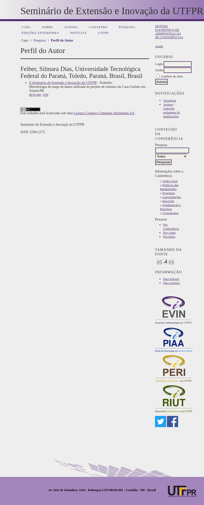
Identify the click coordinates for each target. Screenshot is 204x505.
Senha (159, 70)
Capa (26, 27)
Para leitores (171, 279)
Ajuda (159, 46)
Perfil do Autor (62, 40)
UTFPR (103, 33)
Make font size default (165, 261)
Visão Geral (170, 181)
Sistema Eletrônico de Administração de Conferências (169, 31)
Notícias (78, 33)
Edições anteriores (40, 33)
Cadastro (98, 27)
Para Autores (171, 283)
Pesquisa (127, 27)
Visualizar (169, 100)
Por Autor (169, 232)
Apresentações (171, 197)
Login (159, 64)
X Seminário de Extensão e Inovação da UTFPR (63, 83)
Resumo (35, 95)
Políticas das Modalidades (169, 187)
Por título (169, 236)
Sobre (47, 27)
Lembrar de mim (172, 76)
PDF (46, 95)
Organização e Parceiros (170, 207)
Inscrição (168, 201)
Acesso (71, 27)
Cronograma (170, 213)
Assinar (168, 104)
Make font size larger (171, 261)
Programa (168, 193)
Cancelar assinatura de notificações (171, 112)
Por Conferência (171, 226)
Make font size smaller (159, 261)
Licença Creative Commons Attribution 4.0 (104, 113)
